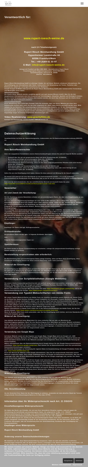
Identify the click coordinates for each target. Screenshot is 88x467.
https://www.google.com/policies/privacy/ (43, 290)
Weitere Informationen (61, 465)
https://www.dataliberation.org (18, 350)
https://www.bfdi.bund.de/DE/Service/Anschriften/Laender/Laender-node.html (29, 183)
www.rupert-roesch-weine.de (44, 38)
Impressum (77, 465)
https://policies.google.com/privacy (25, 345)
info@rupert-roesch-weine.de (48, 65)
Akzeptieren (68, 460)
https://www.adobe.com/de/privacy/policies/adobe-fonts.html (37, 310)
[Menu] (82, 3)
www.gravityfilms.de (38, 117)
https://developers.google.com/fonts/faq (60, 288)
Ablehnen (79, 460)
